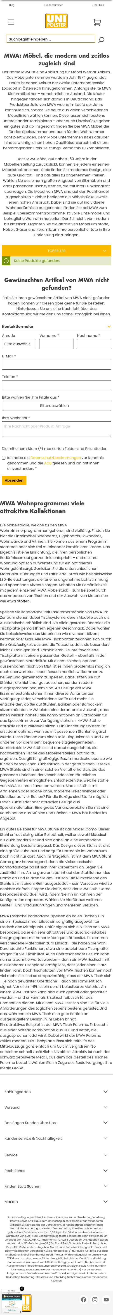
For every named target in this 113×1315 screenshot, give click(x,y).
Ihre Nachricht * (16, 418)
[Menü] (11, 22)
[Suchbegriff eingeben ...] (51, 39)
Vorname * (49, 335)
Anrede (8, 335)
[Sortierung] (56, 251)
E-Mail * (9, 356)
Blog (11, 5)
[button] (56, 327)
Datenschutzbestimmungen (56, 457)
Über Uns (98, 5)
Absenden (14, 480)
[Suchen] (100, 40)
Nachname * (88, 335)
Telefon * (10, 376)
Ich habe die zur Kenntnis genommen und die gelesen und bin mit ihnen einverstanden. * (55, 463)
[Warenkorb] (97, 22)
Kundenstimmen (53, 5)
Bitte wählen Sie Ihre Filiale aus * (30, 397)
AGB (48, 463)
